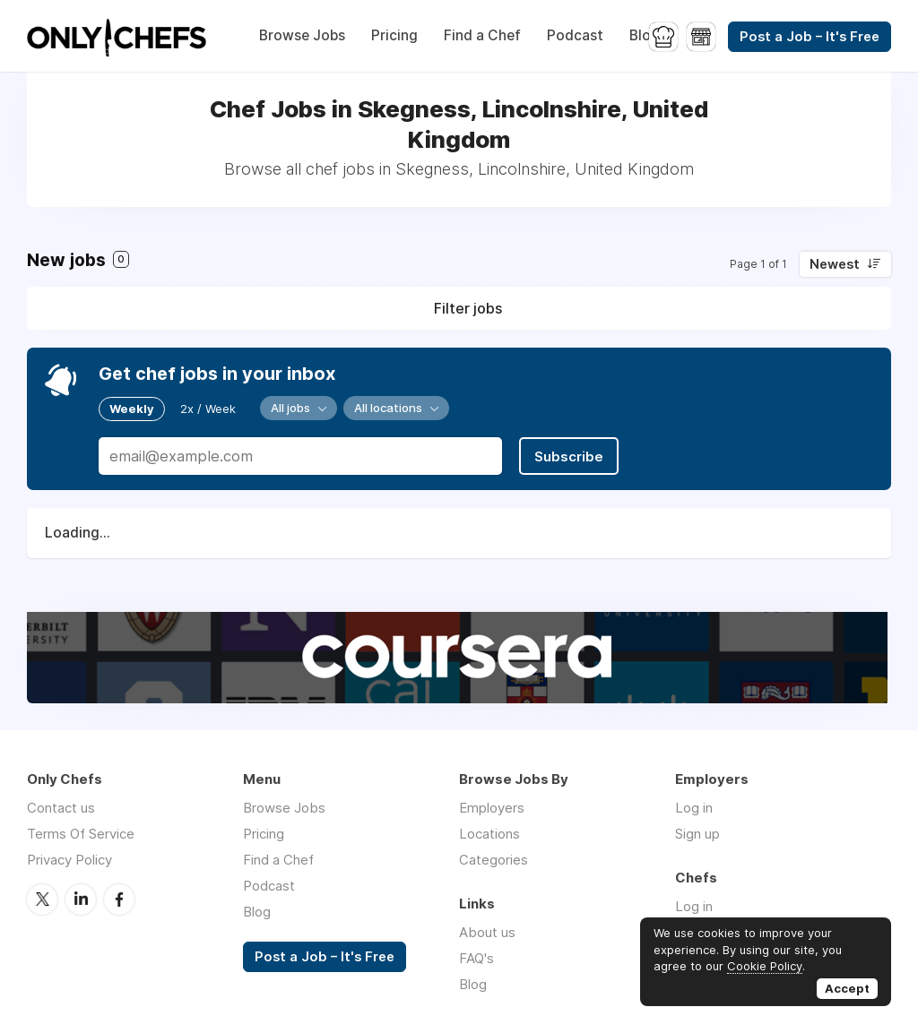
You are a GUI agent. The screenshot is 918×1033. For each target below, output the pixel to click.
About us (487, 932)
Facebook (119, 899)
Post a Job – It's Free (809, 37)
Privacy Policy (69, 859)
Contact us (61, 807)
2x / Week (208, 408)
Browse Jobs (302, 35)
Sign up (697, 833)
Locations (489, 833)
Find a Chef (482, 35)
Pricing (394, 35)
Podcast (575, 35)
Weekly (131, 408)
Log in (694, 807)
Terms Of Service (80, 833)
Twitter (42, 899)
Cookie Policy (764, 966)
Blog (644, 35)
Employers (491, 807)
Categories (493, 859)
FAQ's (476, 958)
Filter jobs (468, 308)
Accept (847, 988)
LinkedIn (80, 899)
